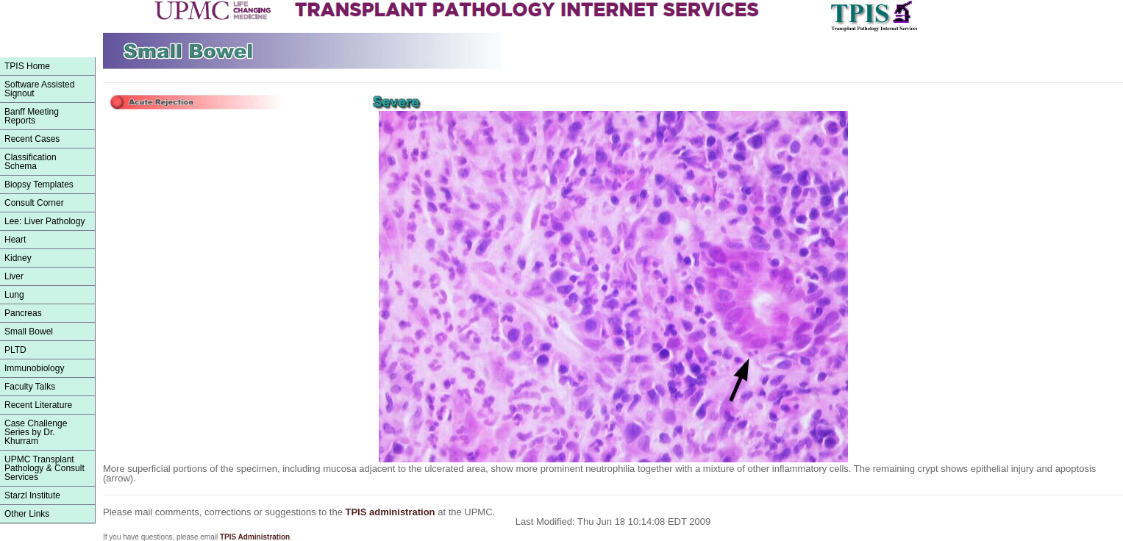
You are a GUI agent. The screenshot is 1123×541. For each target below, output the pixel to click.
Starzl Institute (32, 495)
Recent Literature (38, 405)
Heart (15, 239)
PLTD (15, 350)
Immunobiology (34, 368)
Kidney (18, 258)
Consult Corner (34, 203)
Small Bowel (28, 331)
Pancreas (23, 313)
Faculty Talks (29, 386)
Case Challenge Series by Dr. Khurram (35, 432)
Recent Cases (32, 139)
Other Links (26, 514)
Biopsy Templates (39, 184)
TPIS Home (27, 66)
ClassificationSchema (30, 161)
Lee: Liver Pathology (44, 221)
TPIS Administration (255, 537)
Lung (14, 295)
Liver (14, 276)
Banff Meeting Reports (31, 116)
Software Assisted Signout (39, 88)
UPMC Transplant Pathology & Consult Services (44, 468)
